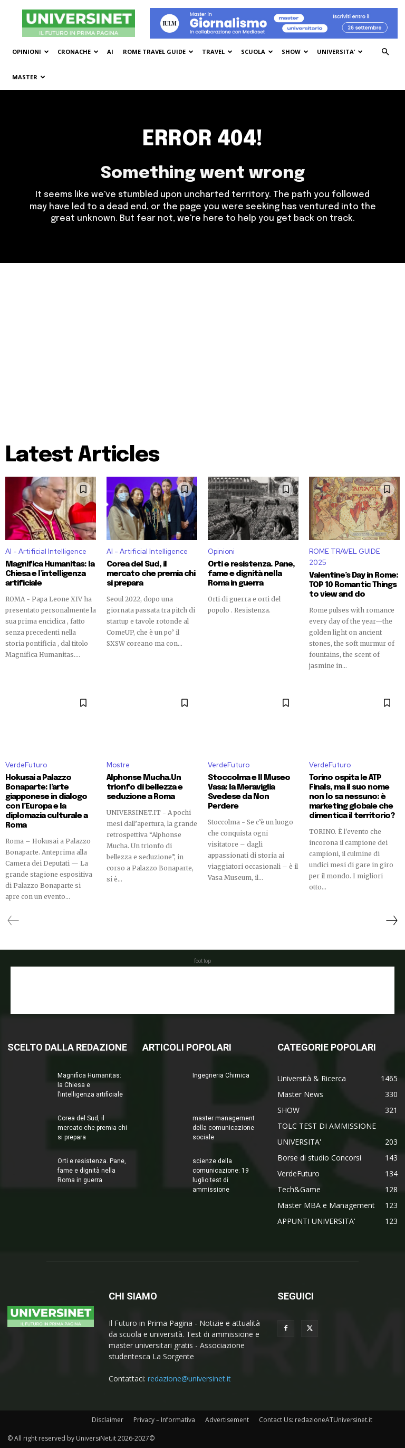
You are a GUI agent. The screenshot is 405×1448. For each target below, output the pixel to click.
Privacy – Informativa (164, 1419)
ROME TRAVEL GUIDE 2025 (344, 557)
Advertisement (227, 1419)
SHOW (295, 51)
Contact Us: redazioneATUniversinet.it (315, 1419)
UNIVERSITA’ (340, 51)
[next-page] (391, 921)
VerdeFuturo (26, 764)
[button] (385, 52)
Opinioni (221, 551)
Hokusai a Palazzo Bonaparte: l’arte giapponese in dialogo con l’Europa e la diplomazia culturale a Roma (46, 802)
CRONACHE (78, 51)
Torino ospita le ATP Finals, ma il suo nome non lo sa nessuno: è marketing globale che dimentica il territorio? (351, 797)
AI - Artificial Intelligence (45, 551)
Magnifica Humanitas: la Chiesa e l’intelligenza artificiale (49, 574)
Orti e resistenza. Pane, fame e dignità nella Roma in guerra (251, 574)
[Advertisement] (202, 342)
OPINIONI (30, 51)
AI (110, 51)
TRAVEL (217, 51)
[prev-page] (13, 921)
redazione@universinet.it (189, 1378)
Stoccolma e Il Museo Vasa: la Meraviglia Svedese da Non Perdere (249, 792)
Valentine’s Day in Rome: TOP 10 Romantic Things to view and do (353, 585)
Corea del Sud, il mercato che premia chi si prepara (151, 574)
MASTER (28, 77)
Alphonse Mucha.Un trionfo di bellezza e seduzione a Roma (144, 787)
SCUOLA (257, 51)
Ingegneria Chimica (220, 1075)
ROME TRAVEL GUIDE (158, 51)
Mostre (118, 764)
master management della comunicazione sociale (223, 1128)
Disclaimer (107, 1419)
